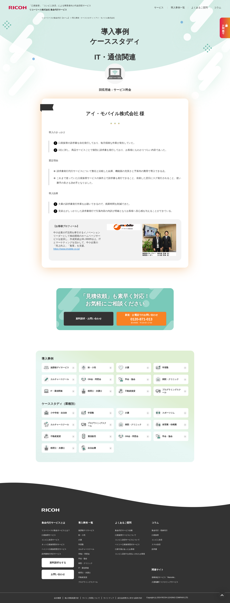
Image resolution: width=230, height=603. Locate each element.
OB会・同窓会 (84, 554)
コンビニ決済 (157, 540)
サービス (159, 7)
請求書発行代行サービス (51, 554)
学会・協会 (82, 559)
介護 (80, 540)
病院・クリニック (85, 563)
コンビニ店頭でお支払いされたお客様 (130, 554)
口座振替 (155, 535)
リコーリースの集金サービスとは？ (56, 530)
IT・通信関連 (83, 568)
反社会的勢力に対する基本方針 (129, 598)
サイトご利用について (91, 598)
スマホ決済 (156, 544)
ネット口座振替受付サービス (53, 544)
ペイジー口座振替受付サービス (54, 549)
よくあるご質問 (199, 7)
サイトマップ (108, 598)
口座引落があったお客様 (124, 549)
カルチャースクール (86, 549)
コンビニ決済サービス (50, 540)
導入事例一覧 (178, 7)
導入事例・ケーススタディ (82, 18)
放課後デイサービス (86, 530)
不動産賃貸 (82, 577)
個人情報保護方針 (72, 598)
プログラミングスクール (88, 582)
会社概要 (57, 598)
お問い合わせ (58, 574)
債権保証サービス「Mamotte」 (164, 577)
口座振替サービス (49, 535)
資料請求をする (58, 562)
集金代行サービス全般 (124, 530)
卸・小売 (81, 535)
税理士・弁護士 (84, 573)
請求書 (154, 549)
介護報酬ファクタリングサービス (165, 582)
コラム (217, 7)
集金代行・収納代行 (160, 530)
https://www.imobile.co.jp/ (66, 249)
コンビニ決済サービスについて (127, 540)
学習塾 (81, 544)
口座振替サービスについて (125, 535)
